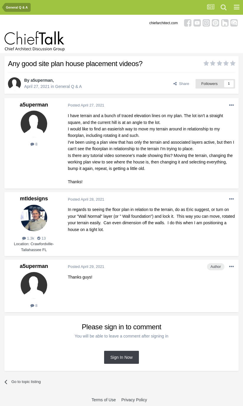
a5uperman (42, 80)
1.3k (28, 238)
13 (41, 238)
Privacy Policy (134, 399)
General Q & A (68, 86)
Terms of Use (103, 399)
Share (181, 83)
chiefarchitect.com (163, 23)
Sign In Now (121, 357)
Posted (86, 105)
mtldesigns (34, 199)
